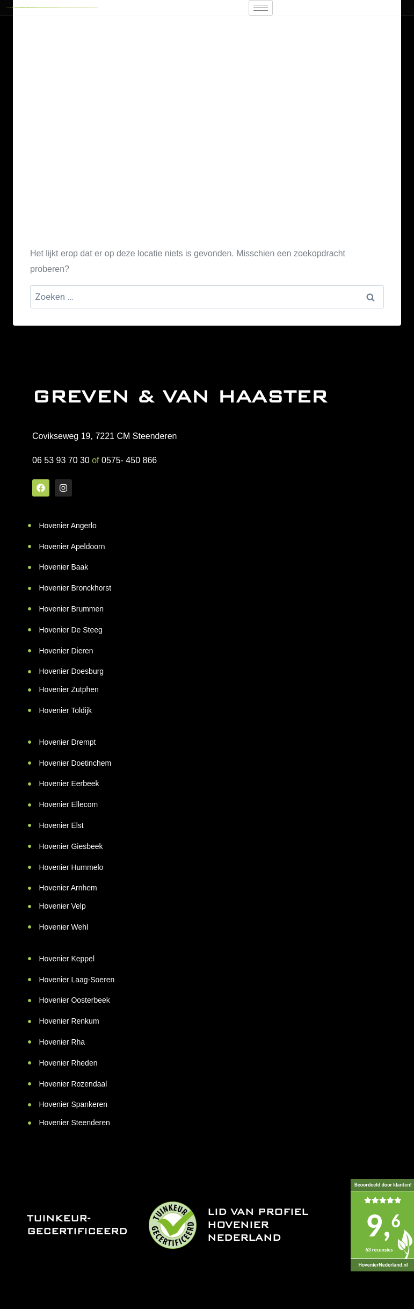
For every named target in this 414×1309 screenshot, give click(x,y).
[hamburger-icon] (261, 8)
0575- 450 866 (129, 460)
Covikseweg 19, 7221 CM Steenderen (104, 436)
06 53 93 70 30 (61, 460)
